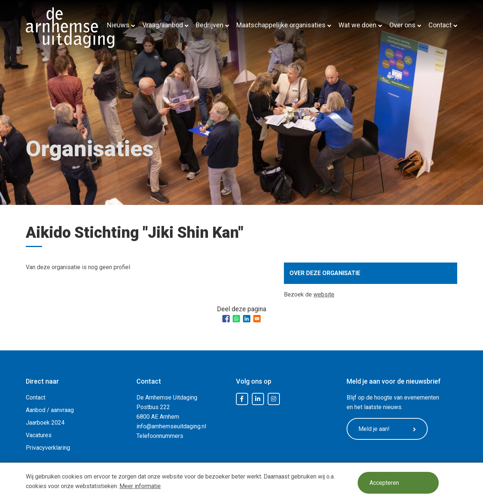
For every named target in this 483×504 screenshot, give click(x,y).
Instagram (273, 399)
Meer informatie (140, 486)
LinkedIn (257, 399)
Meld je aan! (387, 429)
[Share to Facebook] (226, 318)
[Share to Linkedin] (246, 318)
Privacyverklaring (48, 447)
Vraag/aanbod (162, 25)
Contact (440, 25)
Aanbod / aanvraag (50, 410)
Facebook (241, 399)
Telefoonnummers (159, 435)
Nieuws (118, 25)
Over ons (402, 25)
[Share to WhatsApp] (236, 318)
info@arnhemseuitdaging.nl (171, 426)
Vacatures (39, 435)
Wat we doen (357, 25)
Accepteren (384, 482)
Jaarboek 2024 (45, 422)
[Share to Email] (257, 318)
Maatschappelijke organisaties (281, 25)
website (323, 294)
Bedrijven (209, 25)
